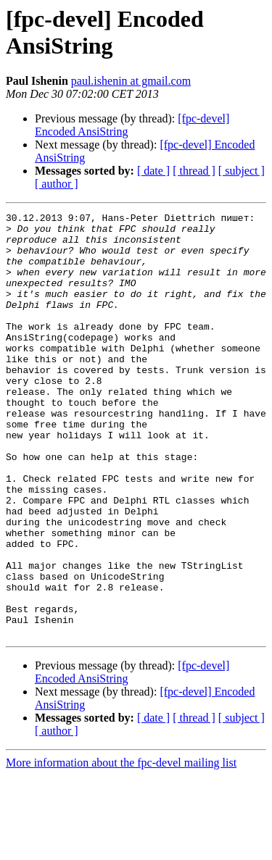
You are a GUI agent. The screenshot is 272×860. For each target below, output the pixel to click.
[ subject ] (241, 170)
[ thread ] (194, 170)
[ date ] (153, 170)
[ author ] (56, 184)
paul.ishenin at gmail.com (131, 81)
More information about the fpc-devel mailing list (121, 847)
